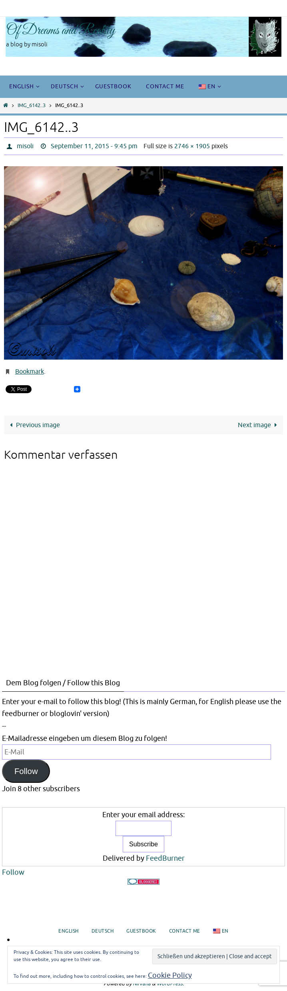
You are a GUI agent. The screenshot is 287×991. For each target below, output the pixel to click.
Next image (259, 425)
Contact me (184, 931)
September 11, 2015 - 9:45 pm (94, 146)
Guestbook (141, 931)
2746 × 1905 (192, 146)
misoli (25, 146)
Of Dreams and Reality (60, 31)
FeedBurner (165, 858)
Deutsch (103, 931)
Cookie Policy (170, 975)
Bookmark (29, 372)
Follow (26, 771)
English (68, 931)
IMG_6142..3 (32, 105)
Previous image (33, 425)
